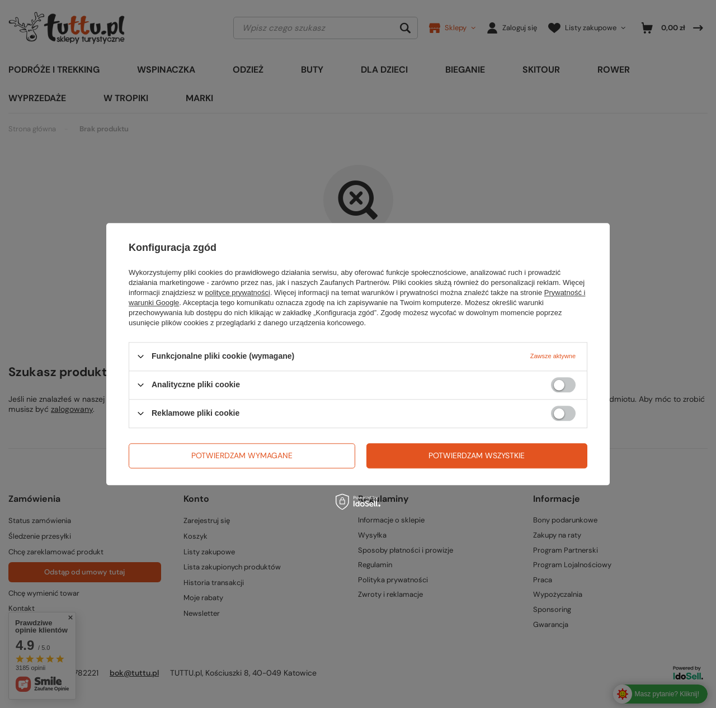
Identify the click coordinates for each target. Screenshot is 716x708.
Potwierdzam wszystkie (476, 455)
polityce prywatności (237, 292)
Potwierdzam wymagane (242, 455)
